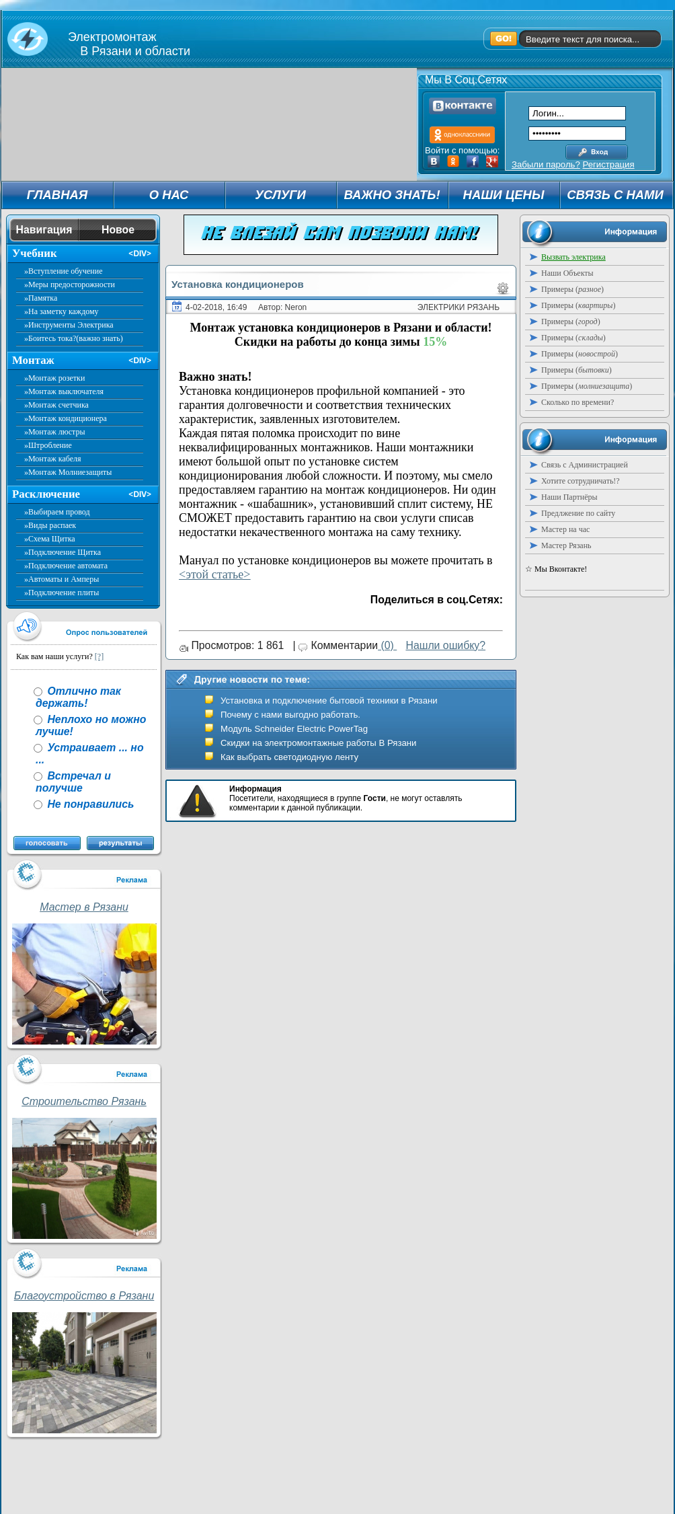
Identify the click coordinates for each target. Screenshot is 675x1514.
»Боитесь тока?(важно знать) (73, 338)
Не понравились (89, 804)
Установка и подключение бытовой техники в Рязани (329, 700)
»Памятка (40, 298)
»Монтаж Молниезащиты (68, 472)
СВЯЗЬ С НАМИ (615, 195)
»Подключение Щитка (62, 552)
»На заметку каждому (61, 311)
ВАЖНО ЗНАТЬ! (392, 195)
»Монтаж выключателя (64, 391)
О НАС (169, 195)
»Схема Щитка (49, 538)
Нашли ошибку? (445, 645)
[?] (99, 656)
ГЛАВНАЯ (57, 195)
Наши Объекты (567, 273)
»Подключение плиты (61, 592)
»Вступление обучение (63, 271)
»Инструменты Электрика (69, 325)
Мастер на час (565, 529)
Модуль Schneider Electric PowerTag (294, 729)
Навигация (44, 229)
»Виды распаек (50, 525)
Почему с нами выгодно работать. (290, 715)
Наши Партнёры (569, 497)
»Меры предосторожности (69, 284)
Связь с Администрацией (584, 464)
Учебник (34, 253)
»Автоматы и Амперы (61, 579)
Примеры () (572, 289)
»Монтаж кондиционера (65, 418)
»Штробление (48, 445)
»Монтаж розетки (54, 378)
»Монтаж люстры (54, 432)
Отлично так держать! (78, 697)
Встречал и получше (73, 782)
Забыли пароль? (546, 164)
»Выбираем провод (57, 512)
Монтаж (33, 360)
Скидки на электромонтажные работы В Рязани (318, 743)
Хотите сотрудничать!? (580, 481)
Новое (118, 229)
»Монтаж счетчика (56, 405)
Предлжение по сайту (578, 513)
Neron (296, 307)
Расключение (46, 494)
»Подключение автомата (66, 565)
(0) (387, 645)
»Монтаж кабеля (52, 458)
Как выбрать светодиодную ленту (289, 757)
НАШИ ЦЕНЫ (504, 195)
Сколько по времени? (577, 402)
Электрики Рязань (459, 307)
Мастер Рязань (566, 545)
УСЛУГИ (280, 195)
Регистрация (608, 164)
